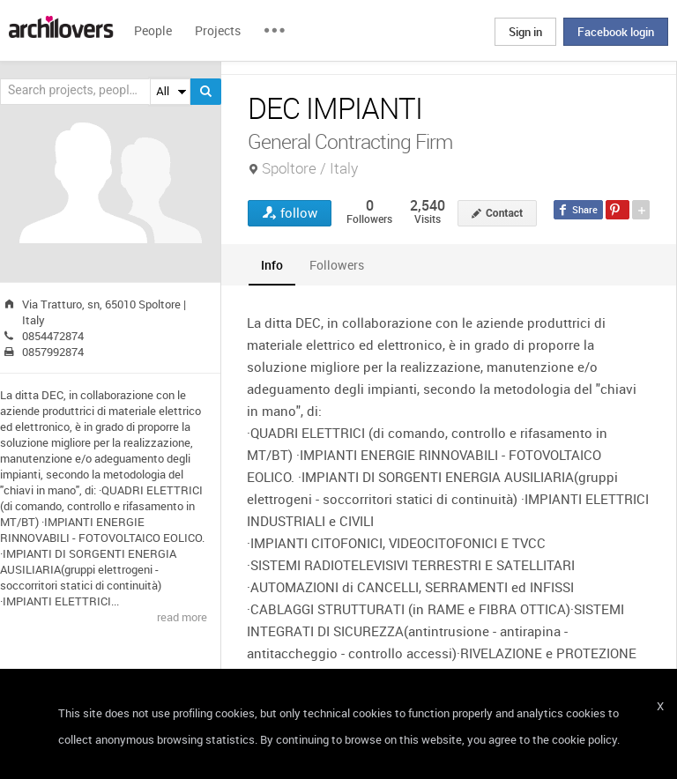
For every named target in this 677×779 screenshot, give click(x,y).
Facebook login (615, 32)
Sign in (525, 32)
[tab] (272, 265)
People (153, 30)
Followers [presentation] (336, 264)
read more (182, 617)
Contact (504, 213)
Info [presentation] (272, 264)
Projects (218, 30)
